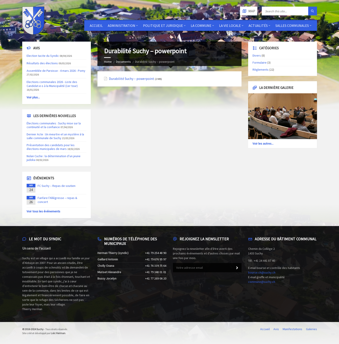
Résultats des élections (42, 63)
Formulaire (260, 62)
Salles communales (292, 25)
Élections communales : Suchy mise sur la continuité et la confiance (54, 125)
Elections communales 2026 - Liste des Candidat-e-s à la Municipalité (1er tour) (52, 84)
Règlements (261, 70)
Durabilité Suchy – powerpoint (131, 79)
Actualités (258, 25)
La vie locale (230, 25)
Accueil (96, 25)
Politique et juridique (163, 25)
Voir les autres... (263, 143)
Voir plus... (33, 97)
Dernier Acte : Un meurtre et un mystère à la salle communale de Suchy (55, 136)
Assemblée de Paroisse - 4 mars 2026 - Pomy (56, 71)
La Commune (201, 25)
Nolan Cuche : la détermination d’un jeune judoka (54, 158)
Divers (257, 55)
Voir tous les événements (43, 211)
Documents (123, 62)
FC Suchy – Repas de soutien (56, 186)
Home (108, 62)
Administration (121, 25)
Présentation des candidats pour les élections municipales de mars (51, 147)
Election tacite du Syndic (43, 56)
